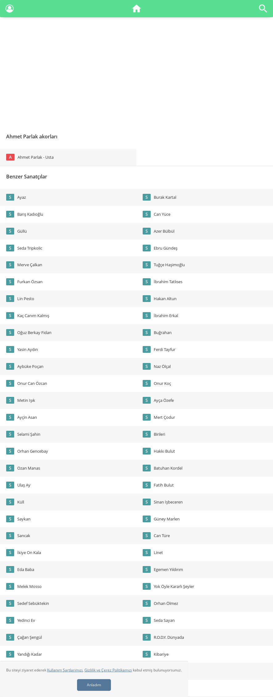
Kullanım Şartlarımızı (65, 670)
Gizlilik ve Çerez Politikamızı (108, 670)
